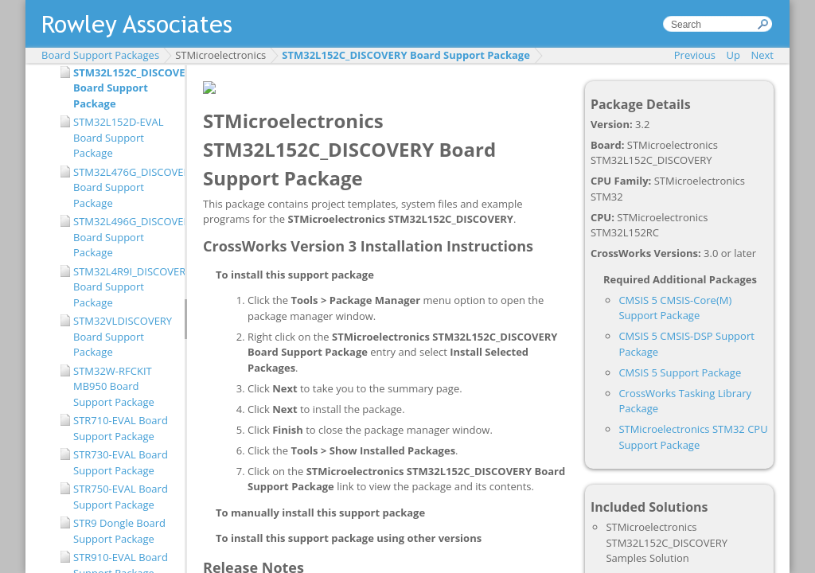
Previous (695, 55)
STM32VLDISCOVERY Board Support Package (122, 336)
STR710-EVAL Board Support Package (120, 428)
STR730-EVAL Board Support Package (120, 462)
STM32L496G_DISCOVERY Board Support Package (125, 236)
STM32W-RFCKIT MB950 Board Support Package (113, 386)
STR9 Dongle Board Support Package (119, 531)
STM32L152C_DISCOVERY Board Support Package (406, 55)
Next (762, 55)
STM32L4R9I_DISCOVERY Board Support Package (125, 287)
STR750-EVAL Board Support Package (120, 496)
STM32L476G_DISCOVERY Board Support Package (125, 187)
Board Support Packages (100, 55)
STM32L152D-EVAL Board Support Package (118, 137)
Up (733, 55)
